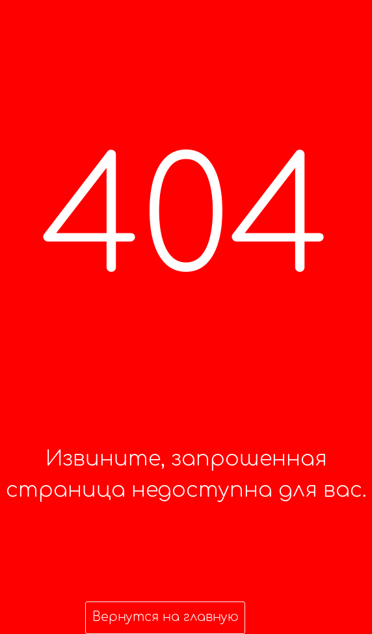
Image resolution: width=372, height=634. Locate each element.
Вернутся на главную (165, 617)
